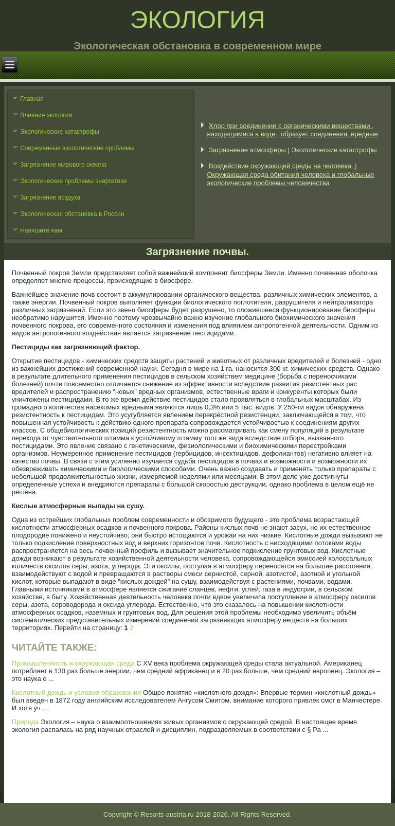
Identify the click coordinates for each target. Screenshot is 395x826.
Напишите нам (41, 230)
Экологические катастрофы (59, 131)
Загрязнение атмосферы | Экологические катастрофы (293, 150)
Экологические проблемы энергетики (73, 181)
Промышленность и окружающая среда (73, 663)
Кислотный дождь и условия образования (76, 692)
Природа (25, 722)
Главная (32, 98)
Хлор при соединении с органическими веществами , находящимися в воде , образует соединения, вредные (292, 130)
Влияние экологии (46, 115)
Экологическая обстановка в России (72, 214)
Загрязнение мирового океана (63, 164)
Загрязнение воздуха (50, 197)
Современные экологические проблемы (77, 148)
